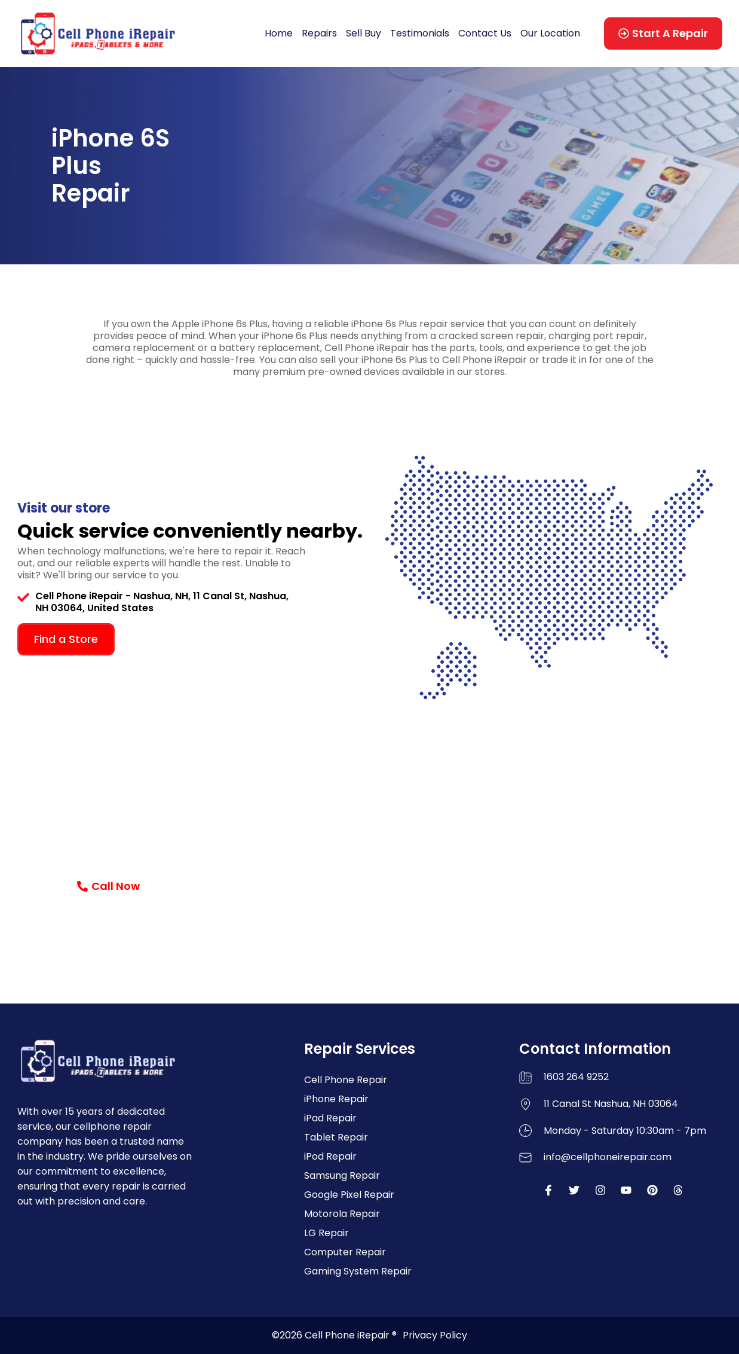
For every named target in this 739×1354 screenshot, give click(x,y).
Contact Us (484, 33)
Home (279, 33)
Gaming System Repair (358, 1271)
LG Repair (326, 1233)
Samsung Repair (342, 1175)
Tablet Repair (336, 1137)
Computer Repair (345, 1252)
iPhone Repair (336, 1099)
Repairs (319, 33)
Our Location (550, 33)
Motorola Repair (342, 1214)
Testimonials (419, 33)
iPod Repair (330, 1156)
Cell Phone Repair (345, 1080)
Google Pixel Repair (349, 1194)
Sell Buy (363, 33)
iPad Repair (330, 1118)
